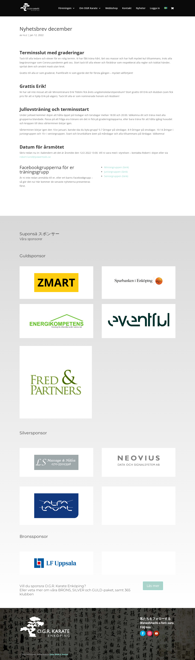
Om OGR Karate (88, 8)
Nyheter (140, 8)
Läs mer (153, 585)
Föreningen (64, 8)
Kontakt (127, 8)
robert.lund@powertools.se (35, 156)
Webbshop (111, 8)
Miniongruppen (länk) (116, 167)
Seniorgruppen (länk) (116, 176)
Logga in (155, 8)
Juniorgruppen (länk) (116, 171)
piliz (25, 35)
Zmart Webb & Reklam (59, 654)
